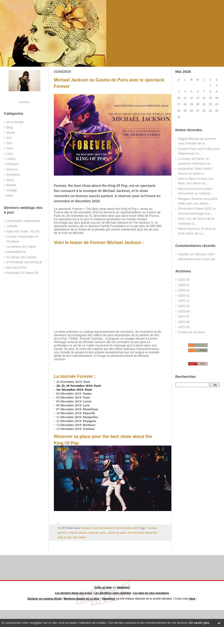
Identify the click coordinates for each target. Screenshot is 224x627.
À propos (24, 101)
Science (12, 169)
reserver (93, 532)
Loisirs (10, 159)
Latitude (12, 226)
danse (10, 132)
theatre (11, 185)
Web (9, 195)
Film (9, 143)
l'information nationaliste (23, 221)
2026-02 (183, 285)
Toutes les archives (191, 332)
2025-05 (183, 327)
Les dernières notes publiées (112, 592)
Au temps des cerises (21, 257)
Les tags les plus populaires (151, 592)
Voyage (11, 190)
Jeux (9, 148)
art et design (15, 122)
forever (73, 532)
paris (103, 532)
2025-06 (183, 322)
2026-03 (183, 280)
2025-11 (183, 301)
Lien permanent (103, 527)
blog (192, 598)
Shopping (13, 174)
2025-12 (183, 295)
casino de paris (116, 532)
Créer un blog (103, 587)
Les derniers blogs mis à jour (73, 592)
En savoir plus (199, 623)
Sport (10, 180)
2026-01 (183, 290)
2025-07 (183, 316)
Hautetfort (123, 587)
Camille (183, 254)
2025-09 (183, 311)
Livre (9, 153)
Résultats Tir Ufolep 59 (22, 273)
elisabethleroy (16, 252)
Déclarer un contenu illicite (44, 598)
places (83, 532)
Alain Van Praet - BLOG (23, 231)
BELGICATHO (16, 267)
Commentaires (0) (126, 527)
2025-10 (183, 306)
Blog (9, 127)
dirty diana (79, 537)
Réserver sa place (72, 436)
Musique (12, 164)
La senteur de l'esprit (21, 246)
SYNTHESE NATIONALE (24, 262)
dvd (9, 138)
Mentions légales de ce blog (81, 598)
